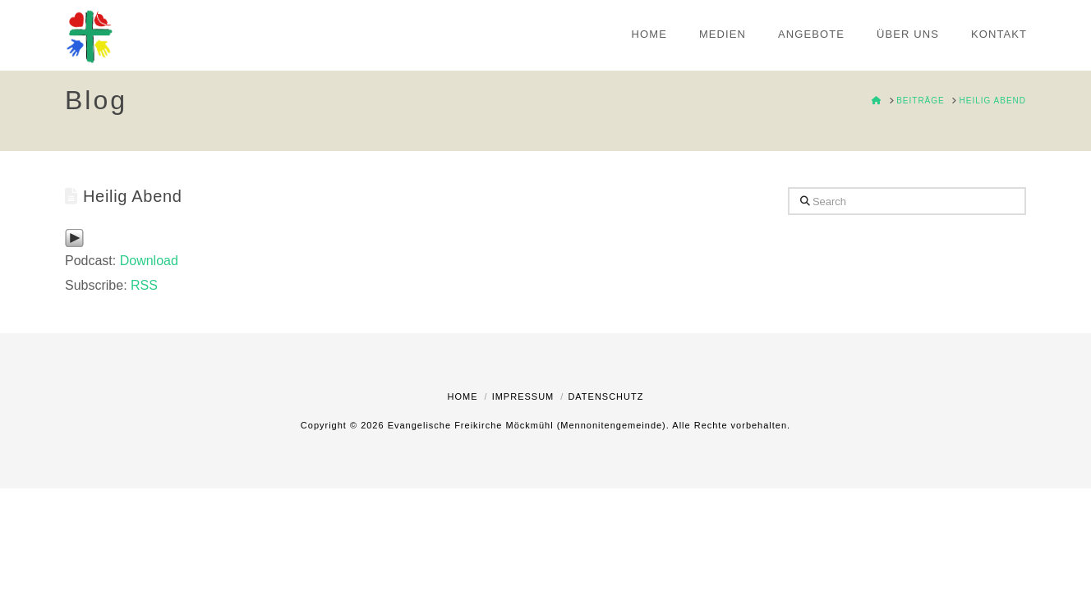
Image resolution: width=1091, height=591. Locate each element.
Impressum (523, 396)
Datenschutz (605, 396)
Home (463, 396)
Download (149, 261)
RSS (144, 285)
